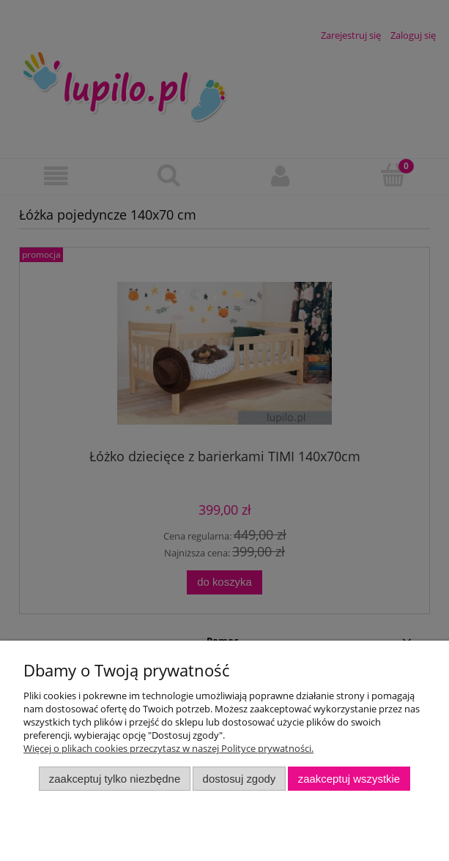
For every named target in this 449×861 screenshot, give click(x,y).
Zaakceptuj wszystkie (349, 778)
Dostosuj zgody (239, 778)
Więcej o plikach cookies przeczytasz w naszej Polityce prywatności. (168, 748)
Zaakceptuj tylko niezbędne (114, 778)
